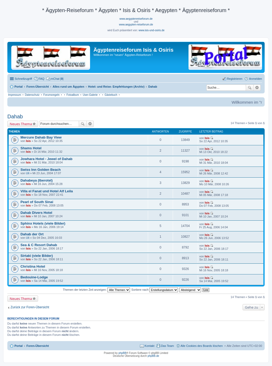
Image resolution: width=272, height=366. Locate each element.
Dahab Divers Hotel (36, 213)
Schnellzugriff (23, 78)
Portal (18, 86)
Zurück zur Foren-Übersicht (30, 307)
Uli (27, 173)
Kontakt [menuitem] (149, 345)
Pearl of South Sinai (36, 202)
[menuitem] (55, 79)
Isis (28, 140)
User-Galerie (90, 94)
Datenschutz (32, 94)
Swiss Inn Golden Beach (40, 170)
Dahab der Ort (32, 234)
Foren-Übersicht (38, 345)
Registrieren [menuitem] (234, 78)
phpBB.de (153, 355)
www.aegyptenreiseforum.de (136, 18)
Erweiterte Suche (257, 87)
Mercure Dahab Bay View (41, 137)
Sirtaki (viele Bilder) (36, 256)
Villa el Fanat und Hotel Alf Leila (46, 191)
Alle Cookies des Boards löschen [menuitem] (202, 345)
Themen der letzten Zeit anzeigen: (96, 289)
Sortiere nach (154, 289)
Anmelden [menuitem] (255, 78)
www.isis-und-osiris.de (152, 30)
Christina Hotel (32, 266)
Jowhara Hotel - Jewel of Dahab (46, 159)
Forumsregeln (51, 94)
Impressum (14, 94)
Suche (250, 87)
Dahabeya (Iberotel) (36, 180)
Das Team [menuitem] (167, 345)
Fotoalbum (72, 94)
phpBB (122, 353)
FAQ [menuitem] (41, 78)
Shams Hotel (30, 148)
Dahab (15, 116)
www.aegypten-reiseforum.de (136, 24)
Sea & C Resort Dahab (38, 245)
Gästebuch (110, 94)
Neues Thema (21, 123)
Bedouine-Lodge (34, 277)
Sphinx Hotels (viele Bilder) (42, 223)
